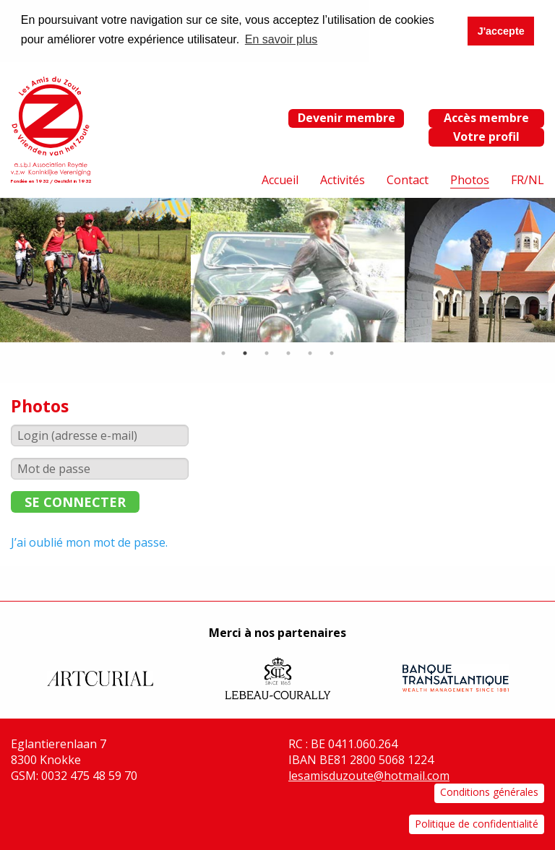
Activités (342, 179)
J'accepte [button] (501, 31)
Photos (469, 179)
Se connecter (75, 501)
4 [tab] (288, 352)
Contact (408, 179)
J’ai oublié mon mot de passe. (89, 542)
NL (536, 179)
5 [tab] (310, 352)
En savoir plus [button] (281, 39)
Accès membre (486, 117)
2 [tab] (245, 352)
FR (517, 179)
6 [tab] (331, 352)
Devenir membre (346, 117)
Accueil (280, 179)
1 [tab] (223, 352)
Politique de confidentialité (476, 822)
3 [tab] (266, 352)
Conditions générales (489, 791)
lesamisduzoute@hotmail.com (368, 774)
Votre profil (486, 136)
